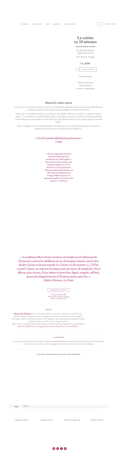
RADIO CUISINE (70, 24)
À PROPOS (25, 24)
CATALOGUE (37, 24)
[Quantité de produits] (77, 69)
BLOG (47, 24)
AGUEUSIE (57, 24)
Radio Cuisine (30, 326)
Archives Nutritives (60, 341)
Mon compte (111, 24)
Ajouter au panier (88, 69)
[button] (59, 290)
